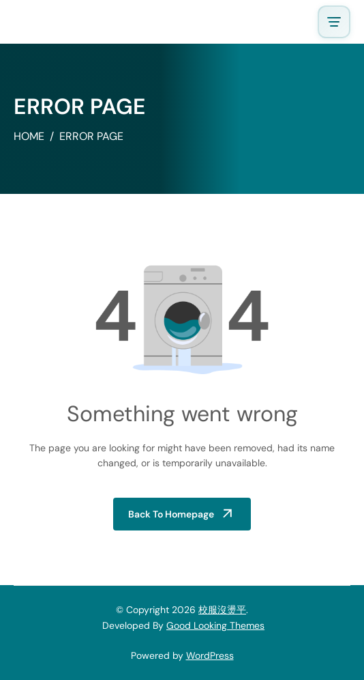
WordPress (210, 655)
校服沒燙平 (222, 610)
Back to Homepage (171, 514)
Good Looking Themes (215, 625)
